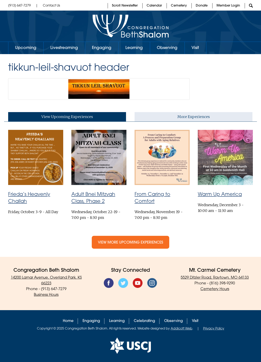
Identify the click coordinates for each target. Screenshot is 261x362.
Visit (195, 48)
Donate (202, 5)
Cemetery (179, 5)
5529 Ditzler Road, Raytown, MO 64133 (215, 278)
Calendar (154, 5)
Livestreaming (64, 48)
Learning (134, 48)
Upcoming (25, 48)
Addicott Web (181, 328)
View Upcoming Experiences (67, 116)
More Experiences (193, 116)
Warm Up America (220, 194)
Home (68, 321)
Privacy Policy (213, 328)
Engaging (101, 48)
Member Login (228, 5)
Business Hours (46, 295)
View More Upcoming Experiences (130, 243)
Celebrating (144, 321)
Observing (167, 48)
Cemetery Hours (214, 289)
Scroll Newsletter (125, 5)
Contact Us (51, 5)
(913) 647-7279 (19, 5)
